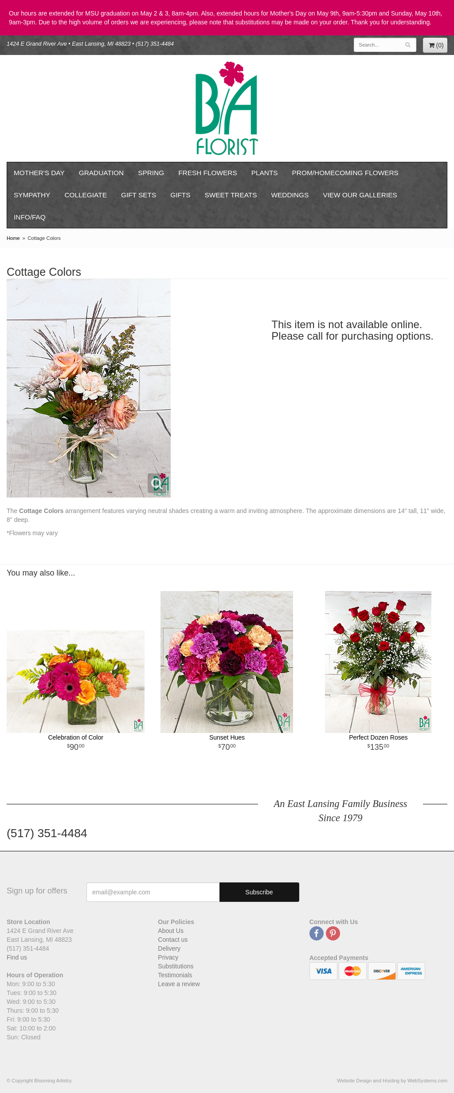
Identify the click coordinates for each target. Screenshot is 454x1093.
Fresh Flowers (207, 172)
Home (13, 238)
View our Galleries (360, 195)
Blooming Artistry (227, 108)
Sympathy (32, 195)
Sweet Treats (230, 195)
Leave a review (179, 983)
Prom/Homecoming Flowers (345, 172)
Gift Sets (138, 195)
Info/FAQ (30, 217)
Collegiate (85, 195)
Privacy (168, 957)
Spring (151, 172)
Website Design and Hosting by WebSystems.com (392, 1080)
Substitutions (175, 966)
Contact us (173, 939)
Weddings (290, 195)
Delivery (169, 948)
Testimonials (175, 975)
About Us (171, 930)
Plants (264, 172)
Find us (17, 957)
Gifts (180, 195)
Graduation (101, 172)
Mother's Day (39, 172)
